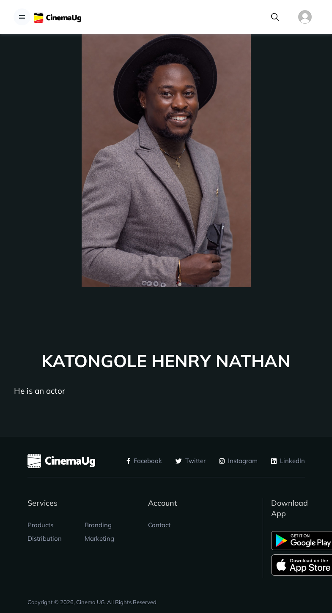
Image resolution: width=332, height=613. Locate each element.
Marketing (99, 538)
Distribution (44, 538)
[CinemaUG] (57, 17)
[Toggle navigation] (22, 16)
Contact (159, 525)
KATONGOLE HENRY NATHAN (166, 361)
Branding (98, 525)
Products (40, 525)
